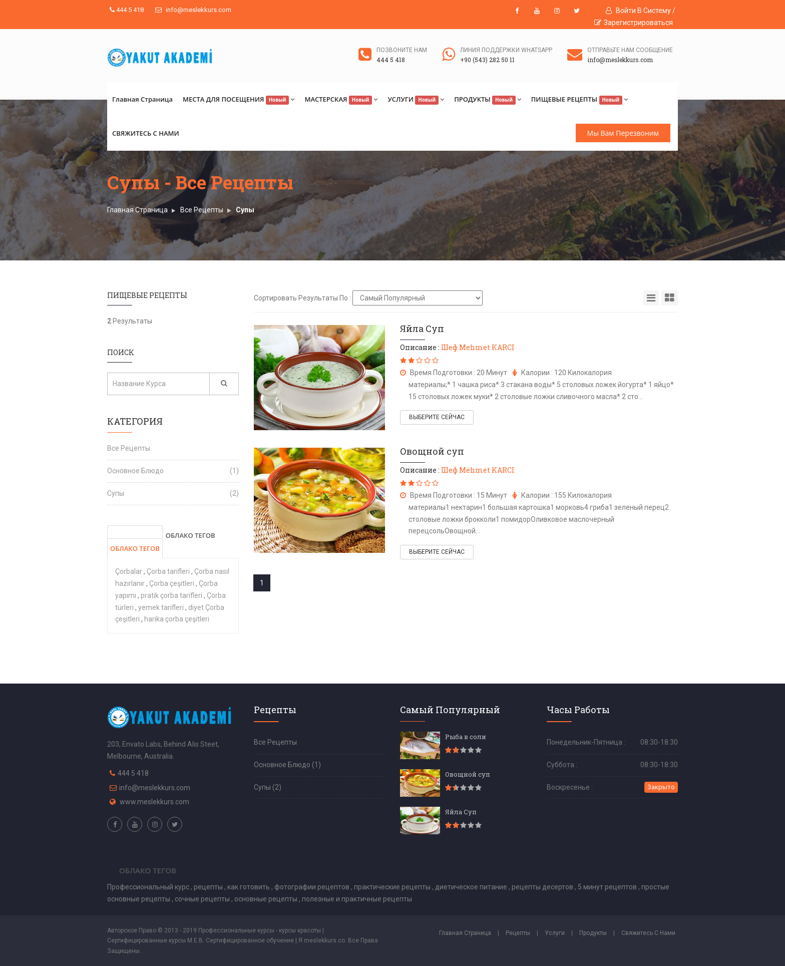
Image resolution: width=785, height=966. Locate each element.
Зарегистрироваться (633, 23)
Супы (245, 210)
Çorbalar (129, 571)
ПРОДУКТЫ (487, 100)
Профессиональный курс (149, 887)
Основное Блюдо (135, 471)
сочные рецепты (203, 899)
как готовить (249, 887)
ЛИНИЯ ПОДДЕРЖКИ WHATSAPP (506, 50)
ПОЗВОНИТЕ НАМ (401, 50)
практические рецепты (393, 887)
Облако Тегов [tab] (147, 870)
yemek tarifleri (161, 607)
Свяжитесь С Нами (648, 932)
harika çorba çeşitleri (176, 619)
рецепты (209, 887)
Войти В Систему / (640, 11)
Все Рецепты (201, 210)
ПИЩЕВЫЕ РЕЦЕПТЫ (579, 100)
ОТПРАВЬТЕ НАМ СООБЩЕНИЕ (630, 50)
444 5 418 (127, 10)
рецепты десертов (543, 887)
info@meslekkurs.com (193, 10)
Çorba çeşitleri (172, 583)
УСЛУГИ (415, 100)
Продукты (593, 932)
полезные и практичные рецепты (357, 899)
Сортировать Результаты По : (302, 298)
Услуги (555, 932)
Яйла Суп (422, 329)
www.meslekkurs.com (154, 802)
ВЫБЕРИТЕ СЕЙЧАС (437, 417)
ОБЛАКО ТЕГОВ (135, 548)
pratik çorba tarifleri (172, 595)
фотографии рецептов (312, 887)
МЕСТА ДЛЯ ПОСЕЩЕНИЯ (238, 100)
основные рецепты (266, 899)
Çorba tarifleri (169, 571)
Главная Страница (142, 99)
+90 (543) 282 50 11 (487, 60)
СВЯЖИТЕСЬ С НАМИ (145, 133)
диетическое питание (472, 887)
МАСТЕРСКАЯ (340, 100)
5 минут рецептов (608, 887)
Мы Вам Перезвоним (623, 133)
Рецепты (518, 932)
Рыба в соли (465, 736)
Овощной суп (432, 451)
